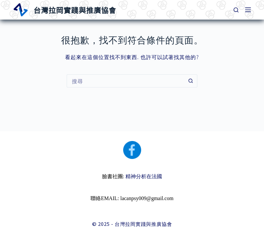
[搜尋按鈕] (190, 80)
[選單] (248, 10)
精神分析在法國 (143, 176)
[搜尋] (236, 10)
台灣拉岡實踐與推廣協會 (74, 10)
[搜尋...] (125, 80)
